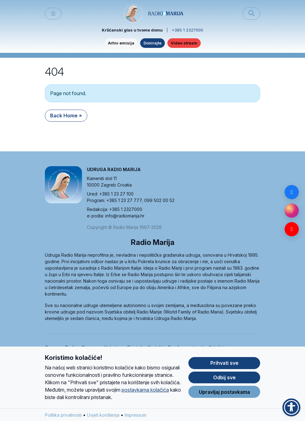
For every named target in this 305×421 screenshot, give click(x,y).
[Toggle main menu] (53, 14)
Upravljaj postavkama (224, 392)
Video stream (184, 42)
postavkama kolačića (145, 390)
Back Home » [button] (66, 115)
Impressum (135, 415)
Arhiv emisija (121, 42)
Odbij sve (224, 377)
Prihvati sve (224, 363)
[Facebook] (292, 192)
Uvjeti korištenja (103, 415)
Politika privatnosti (63, 415)
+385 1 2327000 (187, 29)
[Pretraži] (251, 13)
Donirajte (152, 42)
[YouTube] (292, 229)
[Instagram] (292, 211)
